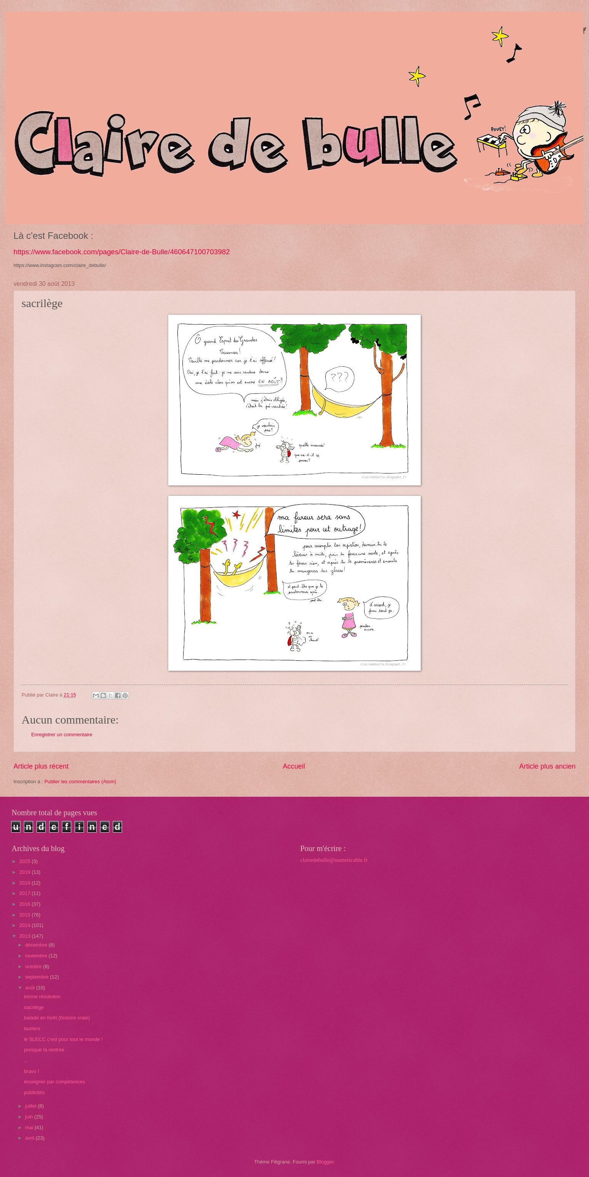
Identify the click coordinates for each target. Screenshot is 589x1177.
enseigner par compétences (54, 1082)
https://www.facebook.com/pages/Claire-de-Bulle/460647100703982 (121, 252)
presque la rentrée (44, 1050)
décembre (37, 945)
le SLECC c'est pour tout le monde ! (63, 1039)
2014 (25, 925)
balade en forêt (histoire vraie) (57, 1018)
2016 (25, 904)
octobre (34, 966)
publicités (34, 1092)
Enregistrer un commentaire (61, 734)
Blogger (325, 1162)
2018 (25, 883)
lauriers (32, 1028)
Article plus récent (41, 766)
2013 (25, 936)
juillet (31, 1106)
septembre (37, 977)
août (30, 988)
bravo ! (31, 1071)
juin (29, 1117)
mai (29, 1127)
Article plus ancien (547, 766)
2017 (25, 893)
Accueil (294, 766)
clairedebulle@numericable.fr (334, 860)
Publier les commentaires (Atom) (80, 781)
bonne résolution (42, 996)
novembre (37, 956)
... (26, 1060)
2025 (25, 861)
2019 (25, 872)
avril (30, 1138)
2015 (25, 915)
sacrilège (34, 1007)
